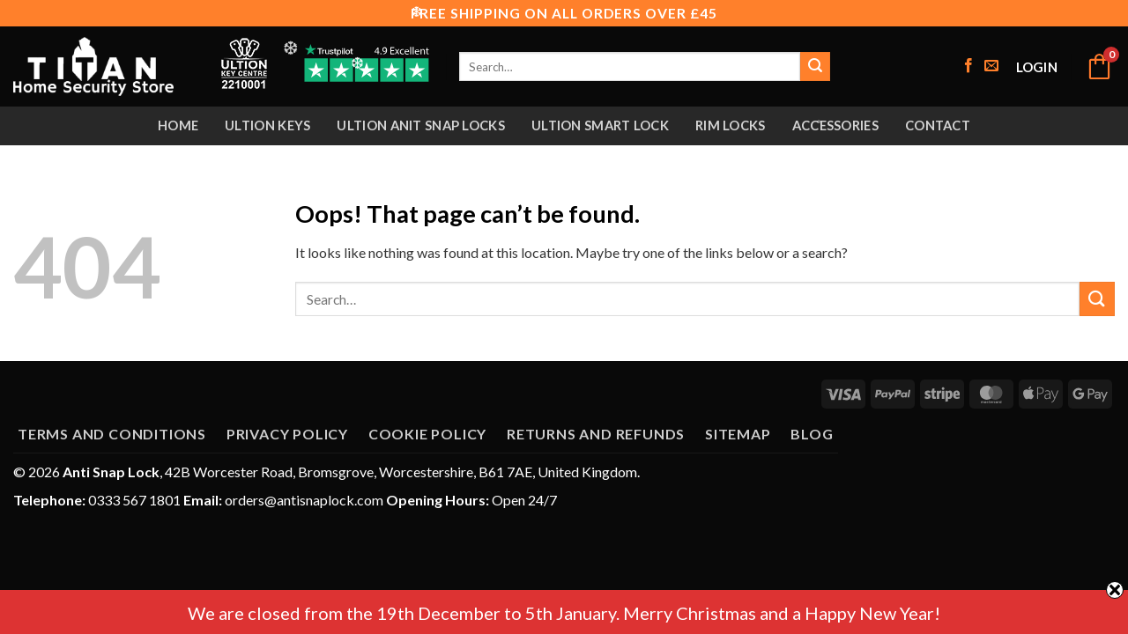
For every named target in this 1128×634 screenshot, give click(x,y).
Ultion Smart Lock (600, 125)
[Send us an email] (991, 66)
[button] (1037, 67)
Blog (811, 433)
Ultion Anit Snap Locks (421, 125)
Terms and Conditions (112, 433)
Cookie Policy (427, 433)
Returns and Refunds (596, 433)
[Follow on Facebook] (968, 66)
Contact (937, 125)
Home (178, 125)
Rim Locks (730, 125)
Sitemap (738, 433)
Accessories (835, 125)
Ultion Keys (267, 125)
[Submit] (815, 67)
